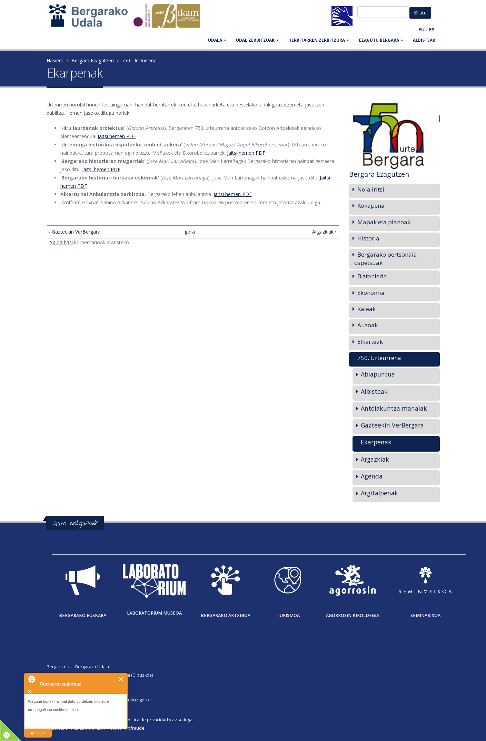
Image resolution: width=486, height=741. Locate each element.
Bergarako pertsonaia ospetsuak (385, 258)
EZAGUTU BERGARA (381, 40)
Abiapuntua (378, 374)
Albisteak (424, 40)
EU (421, 29)
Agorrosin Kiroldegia (352, 615)
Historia (368, 238)
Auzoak (367, 325)
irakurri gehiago (37, 728)
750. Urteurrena (139, 60)
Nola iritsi (370, 189)
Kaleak (366, 309)
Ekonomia (371, 293)
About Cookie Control (31, 679)
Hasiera (55, 60)
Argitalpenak (379, 493)
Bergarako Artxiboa (225, 615)
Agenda (372, 476)
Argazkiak (375, 459)
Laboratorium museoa (154, 613)
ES (432, 29)
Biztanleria (372, 276)
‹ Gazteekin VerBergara (74, 231)
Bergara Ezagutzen (92, 60)
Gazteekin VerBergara (392, 425)
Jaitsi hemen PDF (117, 136)
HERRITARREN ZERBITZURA (318, 40)
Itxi (121, 679)
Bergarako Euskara (82, 615)
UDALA (217, 40)
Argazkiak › (324, 231)
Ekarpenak (376, 442)
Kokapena (371, 205)
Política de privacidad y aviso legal (159, 720)
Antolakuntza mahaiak (394, 408)
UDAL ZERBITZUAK (257, 40)
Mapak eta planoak (383, 222)
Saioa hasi (61, 242)
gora (190, 231)
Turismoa (288, 615)
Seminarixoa (425, 615)
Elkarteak (370, 342)
